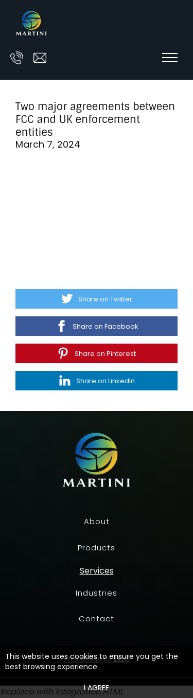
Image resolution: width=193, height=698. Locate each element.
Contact (96, 618)
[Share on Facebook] (96, 326)
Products (96, 547)
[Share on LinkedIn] (96, 380)
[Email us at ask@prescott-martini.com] (39, 57)
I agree (96, 688)
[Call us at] (16, 57)
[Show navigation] (170, 57)
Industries (96, 592)
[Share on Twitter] (96, 299)
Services (97, 571)
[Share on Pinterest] (96, 353)
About (97, 521)
